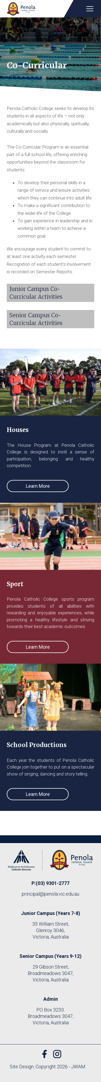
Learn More (38, 486)
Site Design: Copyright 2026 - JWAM (47, 1066)
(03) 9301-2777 (52, 883)
